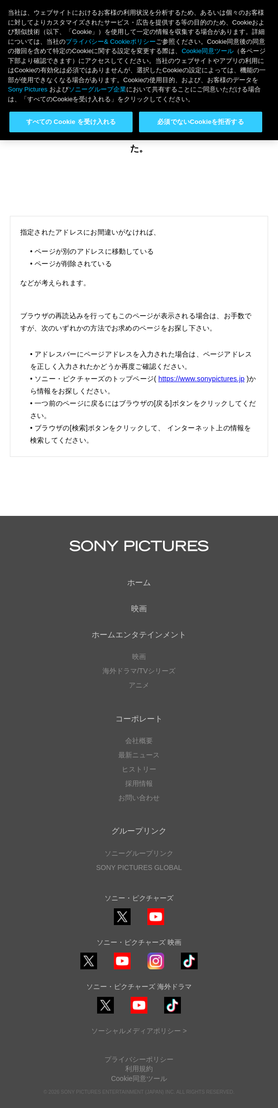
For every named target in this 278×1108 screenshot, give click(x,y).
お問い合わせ (139, 798)
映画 (139, 608)
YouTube (139, 1013)
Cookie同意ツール (139, 1078)
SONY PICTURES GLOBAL (139, 867)
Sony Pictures (27, 89)
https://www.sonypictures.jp (201, 379)
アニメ (139, 685)
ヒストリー (139, 769)
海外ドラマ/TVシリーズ (139, 671)
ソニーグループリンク (139, 853)
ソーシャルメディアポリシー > (139, 1031)
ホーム (139, 582)
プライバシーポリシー (139, 1059)
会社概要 (139, 741)
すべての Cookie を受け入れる (71, 121)
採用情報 (139, 783)
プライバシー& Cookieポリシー (111, 41)
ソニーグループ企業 (97, 89)
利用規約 (139, 1069)
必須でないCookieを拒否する (200, 121)
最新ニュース (139, 755)
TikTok (172, 1013)
